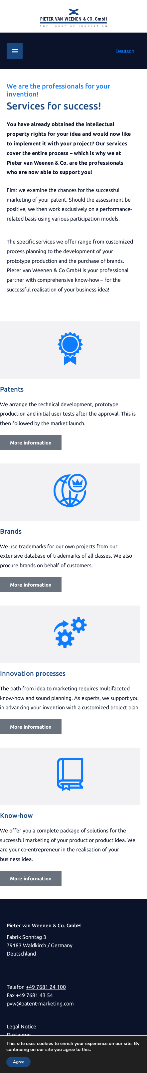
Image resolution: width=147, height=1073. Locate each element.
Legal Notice (21, 1026)
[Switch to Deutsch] (125, 51)
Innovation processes (33, 673)
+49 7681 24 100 (46, 987)
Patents (12, 389)
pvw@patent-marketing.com (40, 1003)
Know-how (16, 815)
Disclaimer (19, 1035)
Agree (18, 1062)
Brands (11, 531)
